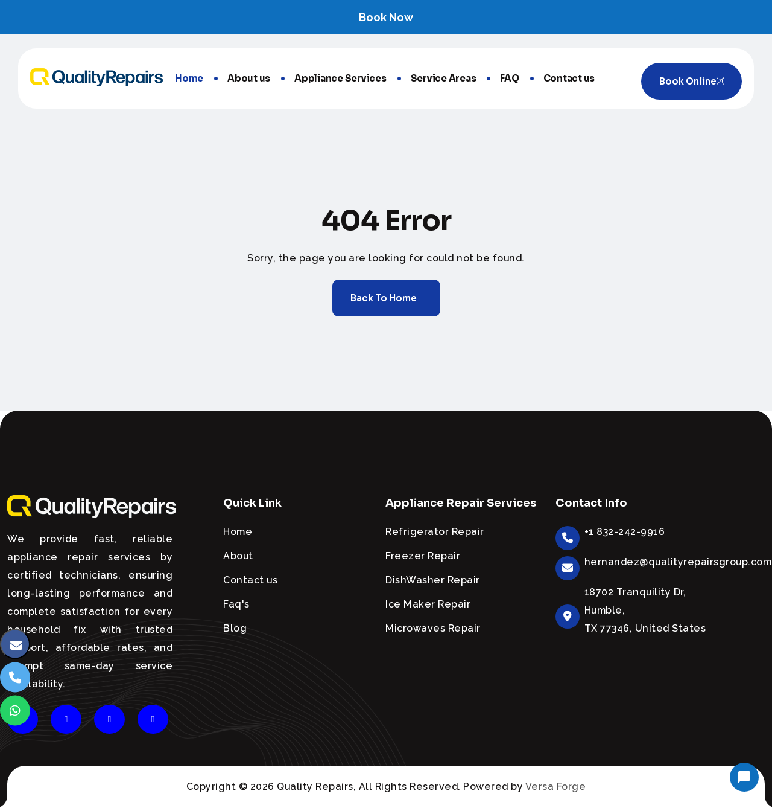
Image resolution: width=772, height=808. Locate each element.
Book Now (386, 17)
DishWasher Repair (432, 580)
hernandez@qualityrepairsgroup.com (678, 562)
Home (189, 78)
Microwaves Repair (433, 628)
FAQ (509, 78)
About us (248, 78)
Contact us (569, 78)
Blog (235, 628)
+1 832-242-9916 (624, 531)
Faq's (236, 604)
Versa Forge (555, 786)
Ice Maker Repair (427, 604)
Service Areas (443, 78)
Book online (691, 81)
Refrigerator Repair (434, 531)
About (238, 556)
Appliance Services (340, 78)
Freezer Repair (422, 556)
